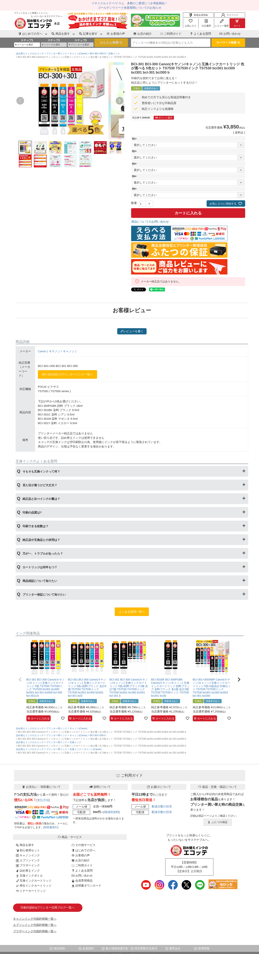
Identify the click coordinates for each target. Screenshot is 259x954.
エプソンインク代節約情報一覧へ (34, 924)
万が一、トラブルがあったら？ (43, 553)
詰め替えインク (28, 870)
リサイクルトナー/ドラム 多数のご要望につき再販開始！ (129, 3)
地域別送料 (111, 812)
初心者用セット (28, 850)
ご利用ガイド (170, 33)
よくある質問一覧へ (132, 611)
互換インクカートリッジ (33, 880)
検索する (111, 42)
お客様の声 (116, 33)
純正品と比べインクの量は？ (41, 498)
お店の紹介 (142, 33)
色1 (135, 138)
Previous (20, 101)
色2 (135, 151)
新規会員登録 (198, 15)
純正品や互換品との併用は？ (41, 539)
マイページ (229, 15)
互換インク (114, 53)
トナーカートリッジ (31, 890)
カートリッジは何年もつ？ (40, 567)
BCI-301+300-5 (98, 53)
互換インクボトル (29, 875)
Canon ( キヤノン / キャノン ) (57, 351)
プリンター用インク (56, 53)
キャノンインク (28, 855)
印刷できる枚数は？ (36, 526)
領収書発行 (51, 827)
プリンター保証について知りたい (44, 594)
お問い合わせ (230, 33)
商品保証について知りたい (40, 580)
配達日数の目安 (162, 806)
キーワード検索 (228, 42)
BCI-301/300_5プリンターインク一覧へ (67, 374)
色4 (135, 176)
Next (119, 101)
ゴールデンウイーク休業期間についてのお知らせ (129, 7)
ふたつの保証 (218, 822)
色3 (135, 163)
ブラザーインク (28, 865)
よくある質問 (200, 33)
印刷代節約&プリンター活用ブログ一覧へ (48, 907)
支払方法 (43, 800)
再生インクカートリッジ (33, 885)
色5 (135, 188)
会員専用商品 (82, 880)
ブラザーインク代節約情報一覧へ (34, 931)
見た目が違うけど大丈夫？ (40, 485)
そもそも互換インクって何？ (41, 471)
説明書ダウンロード (86, 885)
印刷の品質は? (32, 512)
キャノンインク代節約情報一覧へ (34, 918)
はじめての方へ (84, 850)
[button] (20, 679)
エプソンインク (28, 860)
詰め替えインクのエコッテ (30, 53)
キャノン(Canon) (78, 53)
